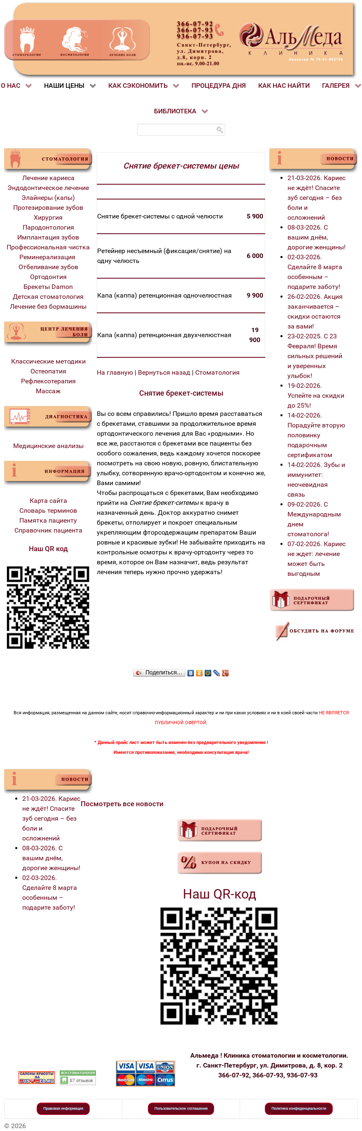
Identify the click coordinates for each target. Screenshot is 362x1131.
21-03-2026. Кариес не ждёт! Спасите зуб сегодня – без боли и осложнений (316, 197)
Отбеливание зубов (48, 267)
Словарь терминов (48, 510)
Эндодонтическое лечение (48, 188)
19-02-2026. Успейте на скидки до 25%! (315, 395)
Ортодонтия (48, 277)
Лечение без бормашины (48, 306)
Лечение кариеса (48, 178)
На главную (115, 372)
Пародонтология (48, 227)
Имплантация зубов (48, 237)
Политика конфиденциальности (298, 1108)
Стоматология (217, 372)
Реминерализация (48, 257)
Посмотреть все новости (122, 804)
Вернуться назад (164, 372)
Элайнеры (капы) (48, 198)
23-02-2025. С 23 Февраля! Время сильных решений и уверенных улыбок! (314, 356)
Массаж (48, 391)
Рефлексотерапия (48, 381)
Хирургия (48, 217)
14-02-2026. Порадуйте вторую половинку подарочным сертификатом (316, 435)
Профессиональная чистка (48, 247)
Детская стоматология (48, 296)
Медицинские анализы (48, 446)
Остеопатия (48, 371)
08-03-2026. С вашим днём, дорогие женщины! (316, 237)
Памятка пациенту (48, 520)
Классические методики (48, 361)
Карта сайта (48, 500)
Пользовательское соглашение (181, 1108)
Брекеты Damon (48, 287)
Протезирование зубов (48, 207)
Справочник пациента (48, 530)
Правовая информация (63, 1108)
